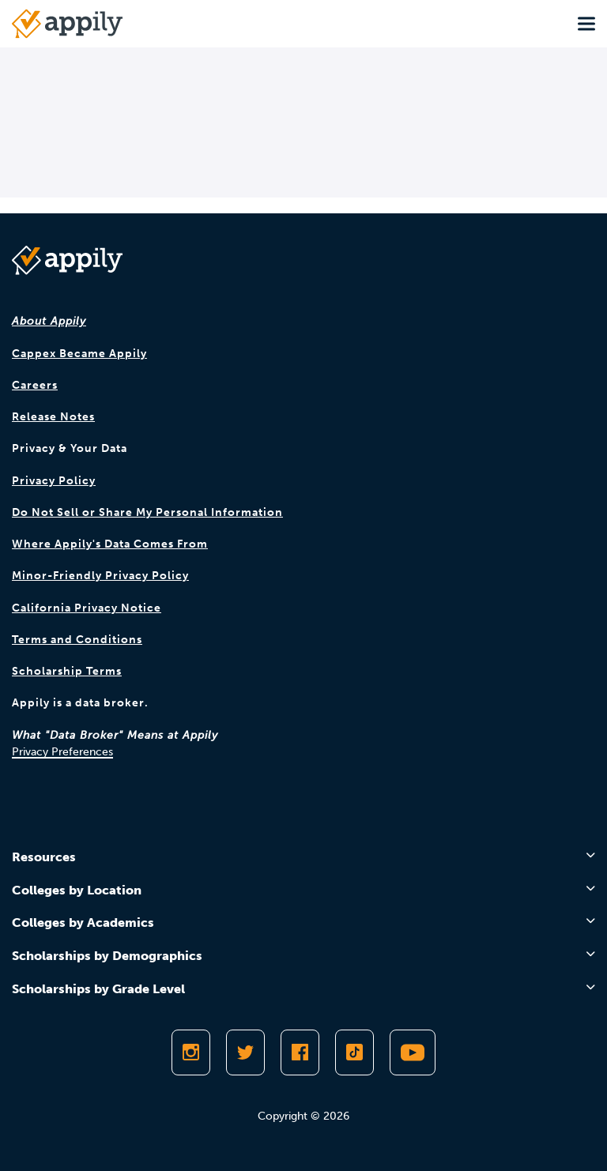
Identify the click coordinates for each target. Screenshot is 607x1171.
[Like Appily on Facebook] (300, 1052)
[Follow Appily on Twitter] (245, 1052)
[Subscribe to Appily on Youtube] (412, 1052)
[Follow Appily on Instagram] (191, 1052)
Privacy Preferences (62, 752)
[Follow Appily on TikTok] (354, 1052)
